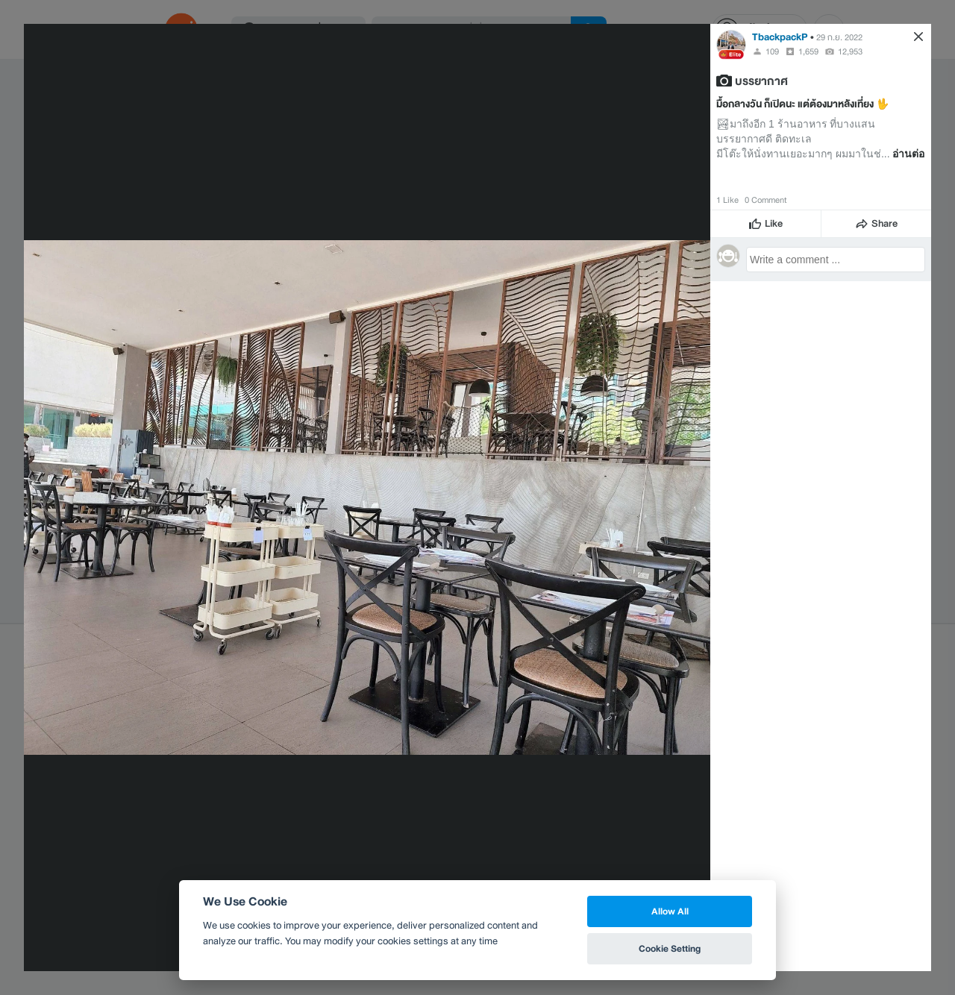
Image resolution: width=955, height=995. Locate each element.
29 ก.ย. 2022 (839, 37)
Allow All (670, 911)
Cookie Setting (670, 948)
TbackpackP (780, 37)
